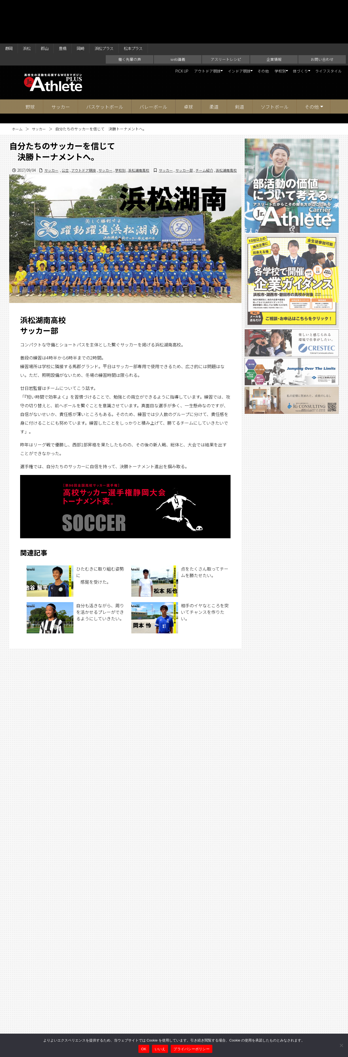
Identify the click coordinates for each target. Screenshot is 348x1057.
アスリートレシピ (226, 18)
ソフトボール (274, 65)
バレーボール (153, 65)
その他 (247, 30)
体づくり (292, 30)
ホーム (17, 87)
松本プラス (148, 6)
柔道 (214, 65)
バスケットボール (104, 65)
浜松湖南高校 (225, 128)
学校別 (267, 30)
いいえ (160, 1049)
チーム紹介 (201, 134)
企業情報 (274, 18)
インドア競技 (218, 30)
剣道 (239, 65)
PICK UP (150, 30)
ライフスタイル (326, 30)
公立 (146, 128)
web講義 (177, 18)
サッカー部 (180, 134)
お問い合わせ (322, 18)
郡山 (49, 6)
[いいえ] (341, 1045)
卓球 (188, 65)
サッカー (60, 65)
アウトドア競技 (180, 30)
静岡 (9, 6)
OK (143, 1049)
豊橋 (69, 6)
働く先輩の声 (129, 18)
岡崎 (89, 6)
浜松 (29, 6)
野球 (30, 65)
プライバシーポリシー (191, 1049)
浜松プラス (115, 6)
